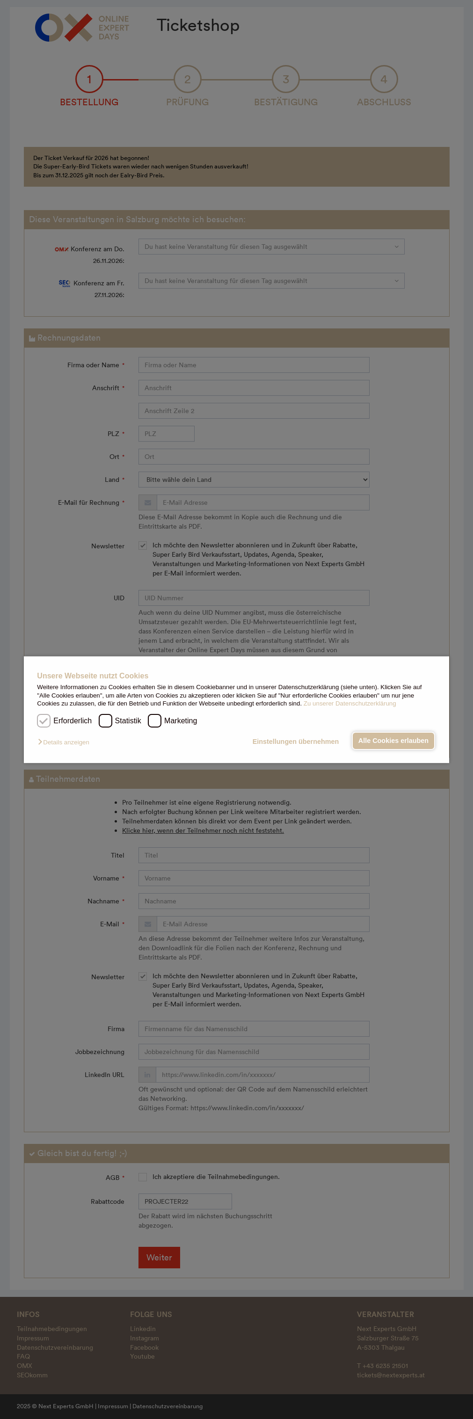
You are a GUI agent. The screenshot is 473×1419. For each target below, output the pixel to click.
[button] (66, 742)
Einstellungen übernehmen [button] (296, 741)
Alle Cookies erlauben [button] (393, 740)
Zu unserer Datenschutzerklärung (350, 703)
